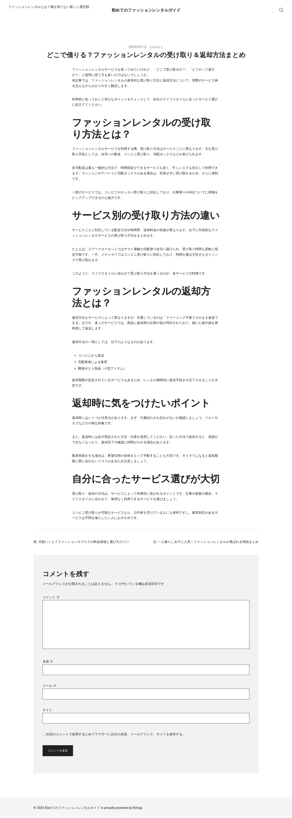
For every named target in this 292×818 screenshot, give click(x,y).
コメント (51, 597)
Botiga (137, 808)
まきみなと (156, 46)
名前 (48, 661)
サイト (47, 710)
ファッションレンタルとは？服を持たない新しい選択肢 (48, 7)
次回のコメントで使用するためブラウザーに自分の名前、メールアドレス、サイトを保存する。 (116, 734)
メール (49, 686)
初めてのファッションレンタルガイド (146, 10)
